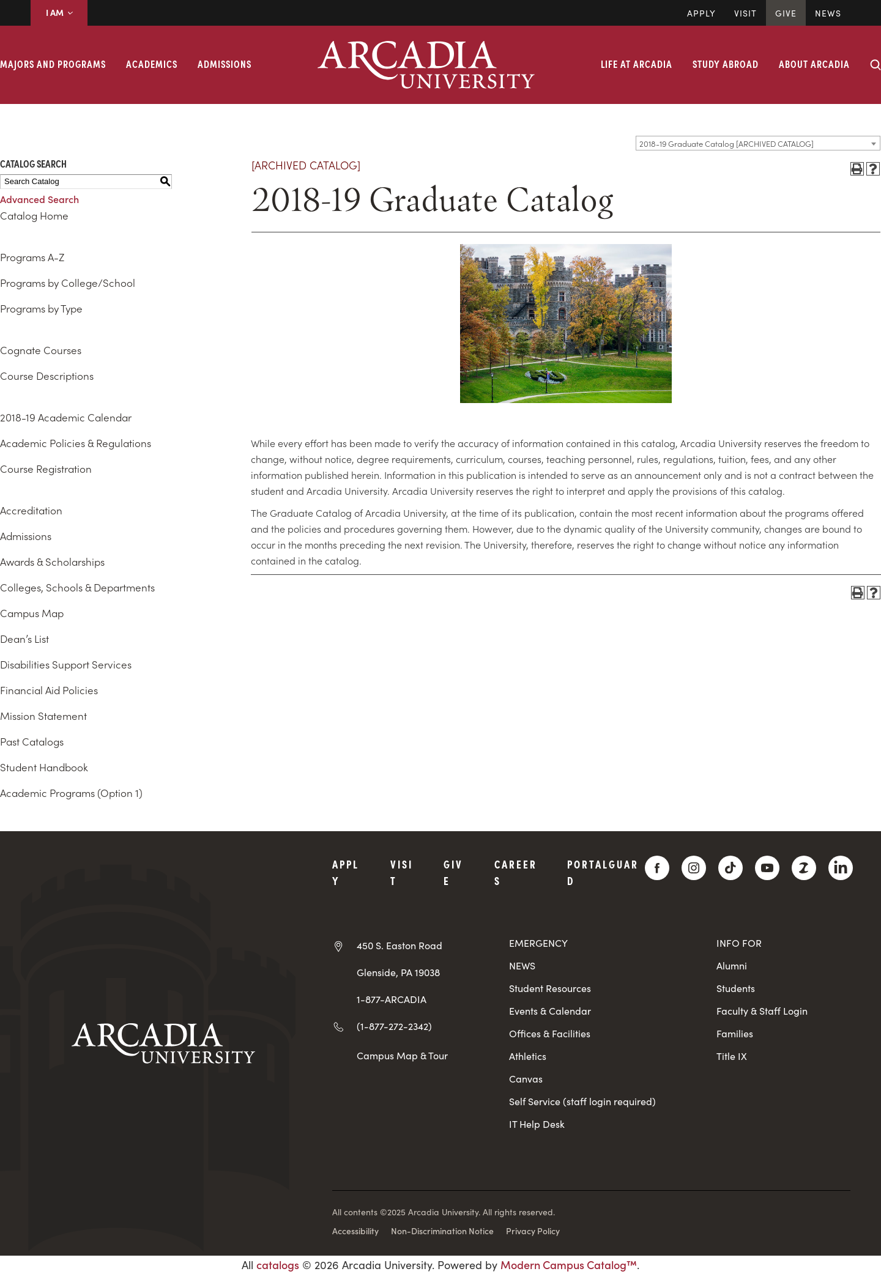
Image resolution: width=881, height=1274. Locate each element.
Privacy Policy (533, 1230)
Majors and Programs (53, 63)
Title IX (731, 1056)
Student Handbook (44, 767)
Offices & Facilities (549, 1033)
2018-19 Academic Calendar (66, 417)
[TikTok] (730, 868)
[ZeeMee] (804, 868)
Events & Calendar (550, 1010)
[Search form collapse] (875, 64)
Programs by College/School (67, 282)
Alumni (731, 965)
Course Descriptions (47, 375)
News (828, 13)
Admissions (224, 63)
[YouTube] (767, 868)
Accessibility (355, 1230)
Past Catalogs (32, 741)
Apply (701, 13)
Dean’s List (24, 638)
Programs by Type (41, 308)
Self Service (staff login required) (582, 1101)
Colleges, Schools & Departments (77, 587)
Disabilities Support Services (66, 664)
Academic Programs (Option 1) (71, 792)
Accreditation (31, 510)
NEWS (522, 965)
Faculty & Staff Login (762, 1010)
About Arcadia (814, 63)
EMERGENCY (538, 943)
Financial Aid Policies (49, 690)
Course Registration (46, 468)
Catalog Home (34, 215)
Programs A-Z (32, 257)
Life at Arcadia (636, 63)
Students (735, 988)
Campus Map (32, 613)
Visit (745, 13)
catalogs (277, 1264)
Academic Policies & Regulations (75, 443)
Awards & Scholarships (52, 561)
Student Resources (550, 988)
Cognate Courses (40, 350)
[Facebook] (657, 868)
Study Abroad (726, 63)
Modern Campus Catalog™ (568, 1264)
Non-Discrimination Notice (442, 1230)
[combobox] (758, 143)
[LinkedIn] (840, 868)
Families (734, 1033)
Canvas (526, 1078)
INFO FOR (739, 943)
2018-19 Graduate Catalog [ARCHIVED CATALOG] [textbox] (726, 143)
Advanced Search (39, 199)
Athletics (527, 1056)
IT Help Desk (537, 1124)
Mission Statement (43, 715)
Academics (151, 63)
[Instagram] (694, 868)
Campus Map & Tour (402, 1055)
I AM (59, 12)
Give (786, 13)
